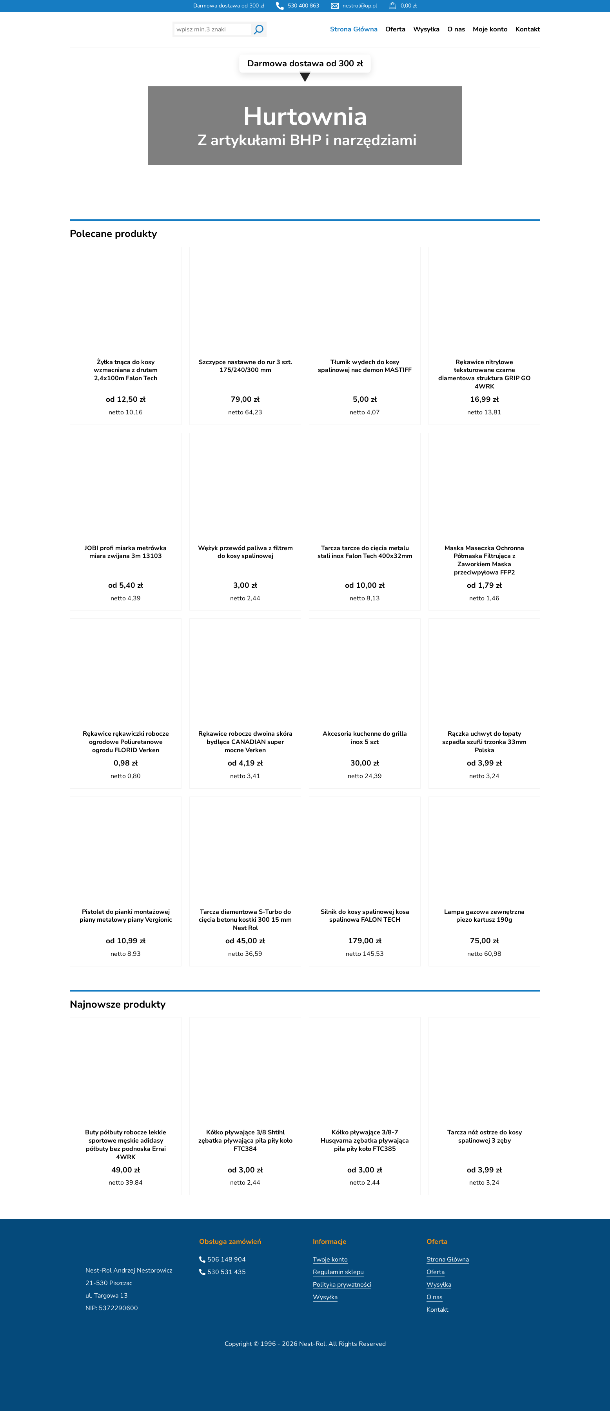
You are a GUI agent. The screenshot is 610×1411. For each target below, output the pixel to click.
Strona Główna (354, 29)
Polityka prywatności (342, 1284)
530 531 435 (226, 1272)
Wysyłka (426, 29)
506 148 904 (226, 1259)
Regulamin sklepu (338, 1272)
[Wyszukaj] (259, 29)
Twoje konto (330, 1259)
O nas (456, 29)
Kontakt (528, 29)
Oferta (395, 29)
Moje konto (490, 29)
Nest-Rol (312, 1344)
